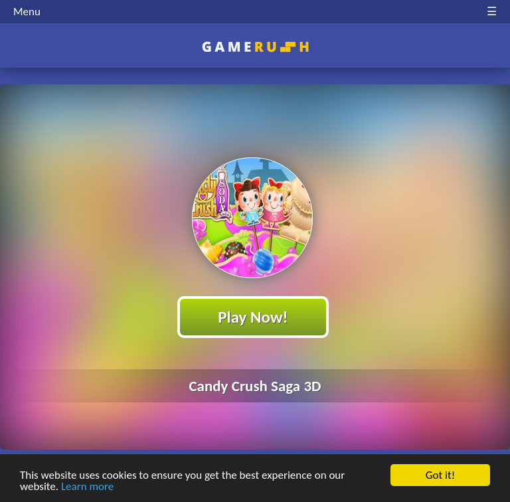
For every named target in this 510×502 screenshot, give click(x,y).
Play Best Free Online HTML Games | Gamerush (255, 47)
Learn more (87, 487)
